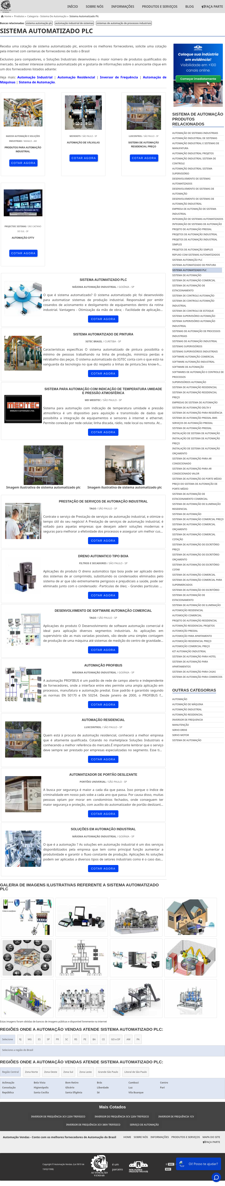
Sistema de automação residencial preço (194, 395)
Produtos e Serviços (159, 6)
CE (103, 949)
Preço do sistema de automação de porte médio (195, 486)
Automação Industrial (34, 77)
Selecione (7, 949)
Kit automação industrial (189, 651)
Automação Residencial (76, 77)
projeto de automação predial (192, 229)
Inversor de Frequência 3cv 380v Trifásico (93, 1034)
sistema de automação (186, 275)
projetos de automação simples (192, 249)
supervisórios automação (189, 382)
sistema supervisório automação (193, 316)
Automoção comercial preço (191, 646)
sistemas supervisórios (187, 346)
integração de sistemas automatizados (197, 219)
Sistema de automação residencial (194, 387)
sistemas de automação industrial (194, 341)
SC (66, 949)
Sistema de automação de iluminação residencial (196, 506)
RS (75, 949)
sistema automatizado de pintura (194, 265)
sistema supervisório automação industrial (193, 323)
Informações (122, 6)
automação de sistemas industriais (195, 133)
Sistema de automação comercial (194, 574)
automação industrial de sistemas (74, 23)
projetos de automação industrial (194, 234)
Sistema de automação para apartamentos (190, 664)
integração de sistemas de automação (197, 224)
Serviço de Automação (144, 1034)
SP (48, 949)
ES (39, 949)
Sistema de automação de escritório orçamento (195, 557)
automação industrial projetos (193, 153)
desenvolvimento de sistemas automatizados (191, 181)
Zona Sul (68, 981)
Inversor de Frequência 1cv (176, 1026)
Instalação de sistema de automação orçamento (196, 451)
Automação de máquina (187, 704)
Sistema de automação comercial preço (198, 519)
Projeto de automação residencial (194, 620)
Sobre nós (94, 6)
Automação (179, 699)
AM (128, 949)
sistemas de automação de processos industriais (124, 23)
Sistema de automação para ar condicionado (192, 461)
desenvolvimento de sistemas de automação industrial (193, 201)
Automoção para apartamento (192, 636)
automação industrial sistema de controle (194, 161)
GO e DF (115, 949)
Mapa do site (211, 1047)
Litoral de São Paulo (135, 981)
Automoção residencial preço (191, 641)
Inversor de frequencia (187, 719)
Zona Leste (85, 981)
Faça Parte (211, 1052)
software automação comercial (193, 356)
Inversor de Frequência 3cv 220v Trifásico (58, 1026)
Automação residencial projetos (193, 625)
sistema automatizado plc (189, 270)
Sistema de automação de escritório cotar (195, 567)
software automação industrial (193, 361)
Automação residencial (187, 714)
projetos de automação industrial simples (194, 242)
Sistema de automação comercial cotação (194, 537)
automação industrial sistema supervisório (192, 171)
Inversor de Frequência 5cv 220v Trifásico (122, 1026)
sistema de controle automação (193, 295)
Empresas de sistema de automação (195, 402)
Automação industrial (187, 709)
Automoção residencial (187, 610)
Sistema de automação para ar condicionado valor (192, 471)
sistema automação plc (39, 23)
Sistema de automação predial (192, 428)
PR (57, 949)
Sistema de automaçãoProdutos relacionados (197, 119)
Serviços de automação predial (192, 423)
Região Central (10, 981)
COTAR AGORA (21, 162)
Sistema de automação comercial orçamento (194, 527)
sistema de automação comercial (194, 280)
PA (138, 949)
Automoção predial (185, 631)
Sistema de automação (186, 514)
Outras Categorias (194, 690)
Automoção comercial (187, 615)
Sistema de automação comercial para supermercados (197, 582)
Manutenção (180, 725)
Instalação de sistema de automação (196, 433)
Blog (189, 6)
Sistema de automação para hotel (194, 656)
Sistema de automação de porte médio (197, 478)
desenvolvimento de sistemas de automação (193, 191)
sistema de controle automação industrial (193, 303)
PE (84, 949)
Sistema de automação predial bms (194, 418)
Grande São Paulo (108, 981)
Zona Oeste (50, 981)
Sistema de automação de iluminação (196, 605)
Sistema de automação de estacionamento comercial (190, 496)
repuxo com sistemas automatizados (196, 254)
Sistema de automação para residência (197, 412)
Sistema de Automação (37, 82)
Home (127, 1047)
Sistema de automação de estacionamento (188, 597)
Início (72, 6)
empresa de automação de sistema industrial (194, 211)
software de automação (188, 367)
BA (94, 949)
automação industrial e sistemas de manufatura (195, 146)
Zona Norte (31, 981)
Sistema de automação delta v (191, 407)
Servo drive (179, 730)
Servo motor (180, 735)
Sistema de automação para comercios (197, 677)
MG (30, 949)
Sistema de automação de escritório (195, 590)
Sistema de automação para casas (194, 671)
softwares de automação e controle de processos (198, 374)
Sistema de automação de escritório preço (195, 547)
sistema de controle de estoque (193, 311)
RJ (20, 949)
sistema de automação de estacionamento (188, 288)
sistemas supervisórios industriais (195, 351)
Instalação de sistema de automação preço (196, 441)
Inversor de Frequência (119, 77)
